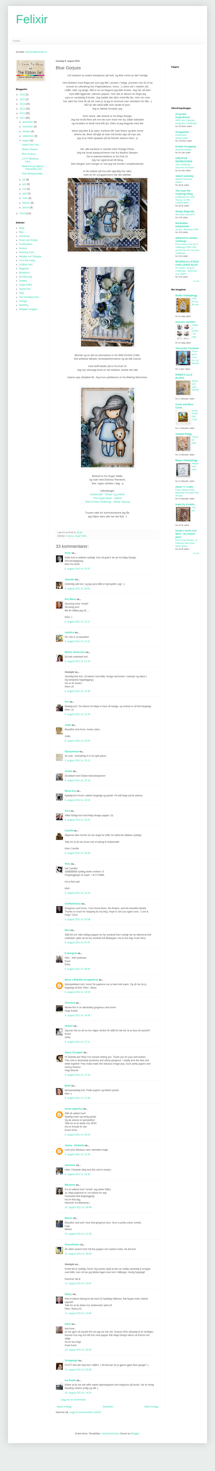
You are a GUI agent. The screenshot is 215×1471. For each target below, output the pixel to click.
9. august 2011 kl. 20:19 (77, 1134)
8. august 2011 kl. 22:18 (77, 780)
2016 (23, 94)
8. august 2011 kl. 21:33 (77, 661)
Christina (70, 1002)
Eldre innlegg (151, 1406)
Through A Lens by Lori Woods (195, 357)
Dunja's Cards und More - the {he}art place (185, 533)
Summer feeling (183, 149)
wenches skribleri (185, 322)
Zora (67, 810)
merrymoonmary (110, 1433)
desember (28, 122)
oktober (26, 131)
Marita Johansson (75, 652)
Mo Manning (25, 276)
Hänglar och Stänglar (30, 256)
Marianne (70, 1184)
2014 (23, 104)
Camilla (69, 830)
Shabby (23, 280)
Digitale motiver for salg (195, 331)
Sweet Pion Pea (30, 144)
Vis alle (196, 281)
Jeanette (69, 579)
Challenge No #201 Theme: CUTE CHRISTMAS (185, 200)
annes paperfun (73, 1108)
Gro (67, 701)
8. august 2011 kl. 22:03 (77, 740)
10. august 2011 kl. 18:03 (78, 1253)
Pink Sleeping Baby (32, 173)
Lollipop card (25, 264)
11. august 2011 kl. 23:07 (78, 1283)
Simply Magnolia (184, 211)
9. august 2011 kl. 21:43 (77, 1154)
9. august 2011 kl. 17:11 (77, 1041)
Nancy (68, 1294)
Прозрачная (72, 751)
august (26, 140)
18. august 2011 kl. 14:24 (78, 1392)
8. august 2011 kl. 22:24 (77, 800)
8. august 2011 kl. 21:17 (77, 621)
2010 (23, 213)
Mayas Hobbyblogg (186, 460)
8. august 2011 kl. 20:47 (77, 568)
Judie (68, 725)
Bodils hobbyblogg (186, 295)
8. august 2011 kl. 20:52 (77, 588)
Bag (21, 232)
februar (26, 203)
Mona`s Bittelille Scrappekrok (81, 979)
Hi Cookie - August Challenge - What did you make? (185, 271)
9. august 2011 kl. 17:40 (77, 1098)
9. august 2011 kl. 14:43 (77, 992)
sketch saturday (184, 176)
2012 (23, 113)
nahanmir (70, 1165)
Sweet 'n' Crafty (184, 486)
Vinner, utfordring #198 (186, 229)
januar (26, 207)
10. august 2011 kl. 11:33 (78, 1233)
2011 (23, 117)
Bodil (68, 1085)
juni (24, 184)
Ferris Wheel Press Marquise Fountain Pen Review (187, 493)
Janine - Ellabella (74, 1145)
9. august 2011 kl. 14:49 (77, 1015)
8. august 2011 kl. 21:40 (77, 691)
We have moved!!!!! (185, 214)
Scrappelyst (182, 132)
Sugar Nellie (81, 536)
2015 (23, 99)
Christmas (24, 236)
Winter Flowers (30, 149)
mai (24, 189)
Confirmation (25, 244)
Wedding (23, 305)
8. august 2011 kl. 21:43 (77, 714)
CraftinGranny (73, 903)
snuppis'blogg (183, 434)
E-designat (71, 953)
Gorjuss (70, 536)
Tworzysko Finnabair (187, 348)
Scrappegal (71, 1360)
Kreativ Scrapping (185, 146)
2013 (23, 108)
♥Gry (67, 863)
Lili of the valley (27, 260)
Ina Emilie (70, 1380)
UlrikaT (69, 1026)
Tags (21, 293)
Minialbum (24, 272)
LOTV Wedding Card (30, 160)
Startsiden (108, 1406)
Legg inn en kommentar (73, 1399)
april (25, 193)
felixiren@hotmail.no (36, 52)
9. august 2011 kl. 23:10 (77, 1174)
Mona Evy (70, 791)
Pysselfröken (72, 1244)
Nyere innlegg (64, 1406)
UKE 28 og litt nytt (195, 301)
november (28, 126)
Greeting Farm (26, 252)
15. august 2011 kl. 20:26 (78, 1369)
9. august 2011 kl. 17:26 (77, 1075)
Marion (68, 1218)
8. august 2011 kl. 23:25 (77, 819)
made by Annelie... (185, 504)
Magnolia (24, 268)
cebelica (69, 632)
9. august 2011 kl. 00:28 (77, 853)
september (28, 136)
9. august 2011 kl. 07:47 (77, 942)
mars (25, 198)
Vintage (23, 301)
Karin (68, 1324)
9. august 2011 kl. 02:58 (77, 919)
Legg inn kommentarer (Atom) (85, 1412)
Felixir (32, 19)
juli (24, 179)
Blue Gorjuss (29, 154)
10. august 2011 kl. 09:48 (78, 1207)
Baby (21, 228)
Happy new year (195, 466)
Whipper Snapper (28, 309)
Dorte (68, 553)
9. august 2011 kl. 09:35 (77, 969)
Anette (68, 771)
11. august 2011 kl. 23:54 (78, 1313)
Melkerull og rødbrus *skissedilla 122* (33, 167)
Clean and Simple (28, 240)
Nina (67, 930)
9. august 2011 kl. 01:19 (77, 893)
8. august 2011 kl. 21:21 (77, 641)
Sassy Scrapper (74, 1052)
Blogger (135, 1433)
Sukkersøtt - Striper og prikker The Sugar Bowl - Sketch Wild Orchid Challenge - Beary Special (107, 498)
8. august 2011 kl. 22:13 (77, 760)
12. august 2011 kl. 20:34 (78, 1349)
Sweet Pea (24, 289)
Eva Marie (70, 599)
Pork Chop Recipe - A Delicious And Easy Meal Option (186, 543)
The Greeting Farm (29, 297)
